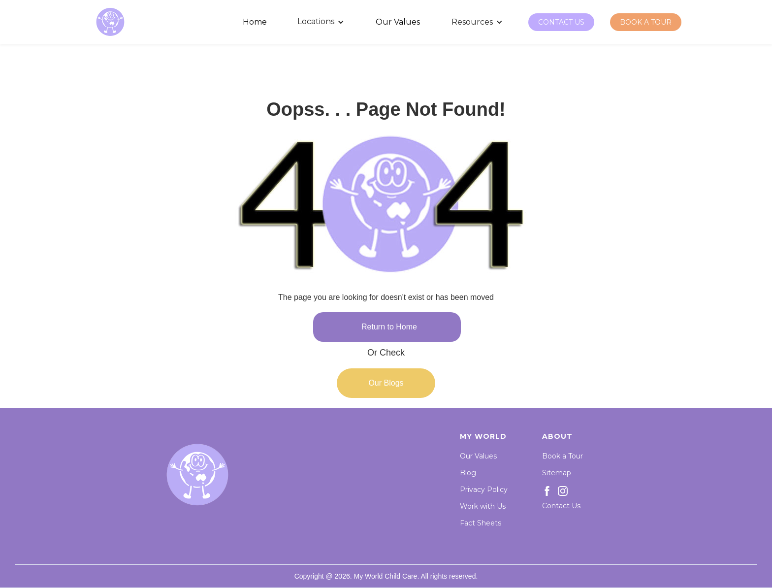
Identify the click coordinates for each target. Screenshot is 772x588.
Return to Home (389, 327)
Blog (468, 473)
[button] (321, 22)
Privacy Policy (484, 489)
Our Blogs (385, 383)
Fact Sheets (480, 523)
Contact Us (561, 506)
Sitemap (556, 473)
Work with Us (483, 506)
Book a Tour (562, 456)
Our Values (478, 456)
